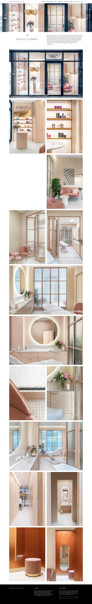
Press (71, 1)
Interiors (50, 1)
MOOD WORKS (16, 1)
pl (82, 1)
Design (66, 1)
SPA (27, 35)
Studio (43, 1)
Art (55, 1)
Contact (77, 1)
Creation (60, 1)
